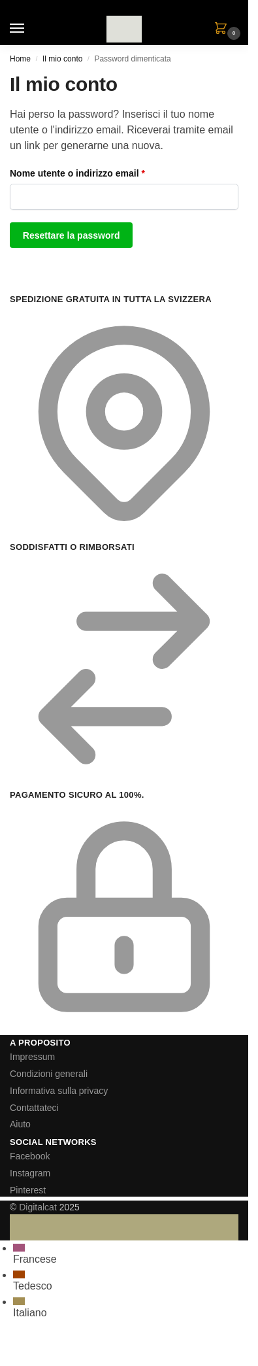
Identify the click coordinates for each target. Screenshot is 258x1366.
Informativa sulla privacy (59, 1090)
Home (20, 58)
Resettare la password (71, 235)
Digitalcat (38, 1207)
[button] (223, 29)
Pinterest (28, 1190)
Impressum (32, 1056)
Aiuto (20, 1124)
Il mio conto (62, 58)
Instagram (30, 1173)
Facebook (30, 1156)
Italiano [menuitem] (30, 1312)
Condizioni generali (49, 1073)
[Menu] (29, 29)
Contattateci (34, 1107)
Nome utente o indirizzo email (97, 173)
